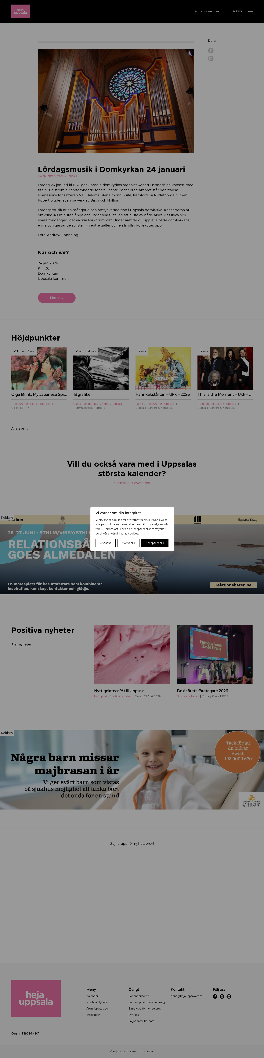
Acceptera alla (155, 543)
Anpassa (105, 543)
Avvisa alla (128, 543)
